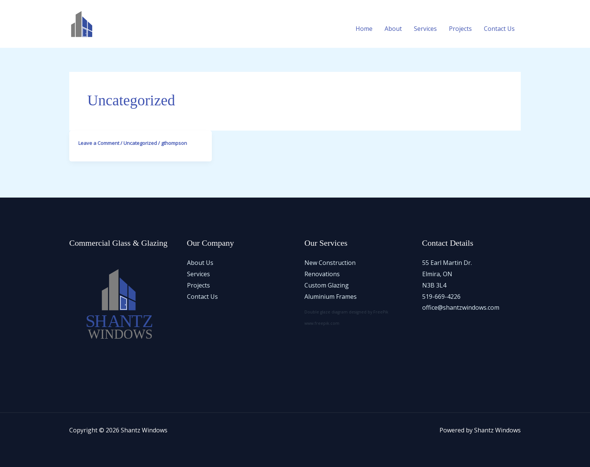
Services (425, 28)
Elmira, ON (437, 274)
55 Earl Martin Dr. (447, 263)
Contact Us (499, 28)
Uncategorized (140, 143)
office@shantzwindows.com (460, 307)
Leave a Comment (98, 143)
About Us (200, 263)
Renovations (322, 274)
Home (364, 28)
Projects (460, 28)
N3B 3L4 (434, 285)
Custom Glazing (326, 285)
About (393, 28)
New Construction (330, 263)
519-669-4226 (441, 296)
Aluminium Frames (330, 296)
